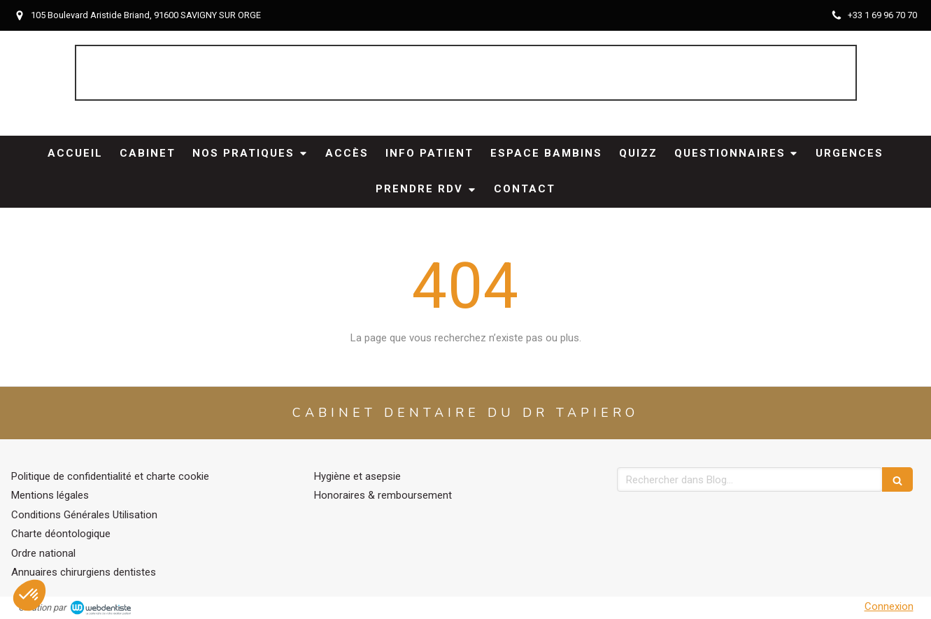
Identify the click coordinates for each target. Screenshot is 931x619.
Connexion (889, 606)
